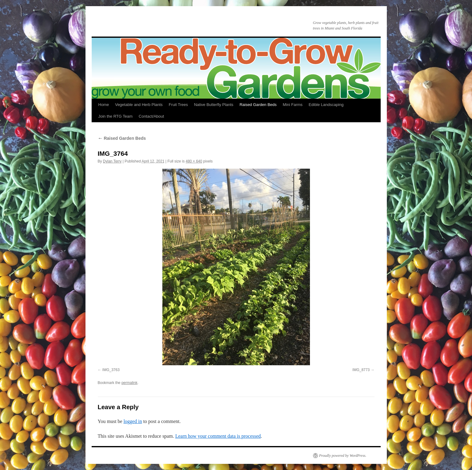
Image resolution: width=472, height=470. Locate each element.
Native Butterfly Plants (213, 104)
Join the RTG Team (115, 116)
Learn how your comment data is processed (218, 436)
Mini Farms (293, 104)
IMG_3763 (111, 370)
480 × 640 (194, 161)
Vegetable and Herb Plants (139, 104)
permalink (129, 383)
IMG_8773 (361, 370)
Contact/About (151, 116)
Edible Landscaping (326, 104)
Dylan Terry (112, 161)
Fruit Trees (178, 104)
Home (103, 104)
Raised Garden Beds (258, 104)
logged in (133, 421)
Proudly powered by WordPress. (343, 455)
